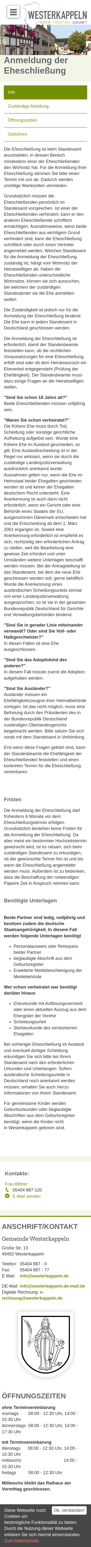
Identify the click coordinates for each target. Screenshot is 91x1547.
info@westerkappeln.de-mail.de (52, 1286)
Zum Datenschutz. (22, 1540)
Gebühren (17, 134)
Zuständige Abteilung (28, 106)
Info (11, 92)
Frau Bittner (16, 1184)
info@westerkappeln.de (44, 1276)
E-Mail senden (27, 1196)
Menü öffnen (14, 10)
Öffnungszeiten (22, 120)
